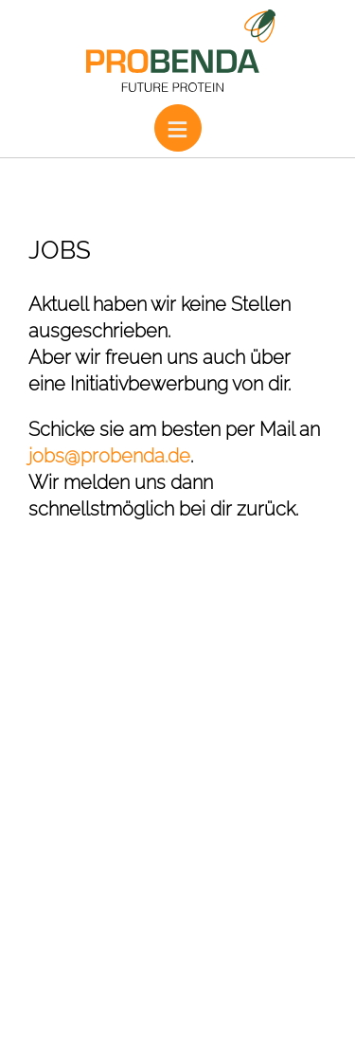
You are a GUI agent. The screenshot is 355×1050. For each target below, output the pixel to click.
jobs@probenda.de (109, 455)
